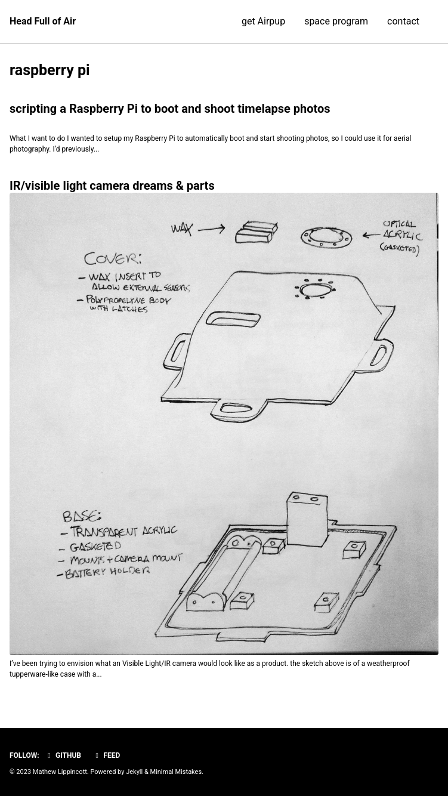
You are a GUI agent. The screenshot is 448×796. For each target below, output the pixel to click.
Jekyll (134, 772)
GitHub (63, 755)
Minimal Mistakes (176, 772)
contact (403, 21)
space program (336, 21)
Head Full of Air (43, 21)
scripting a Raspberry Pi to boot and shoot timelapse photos (170, 108)
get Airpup (263, 21)
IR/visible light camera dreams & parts (112, 185)
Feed (106, 755)
